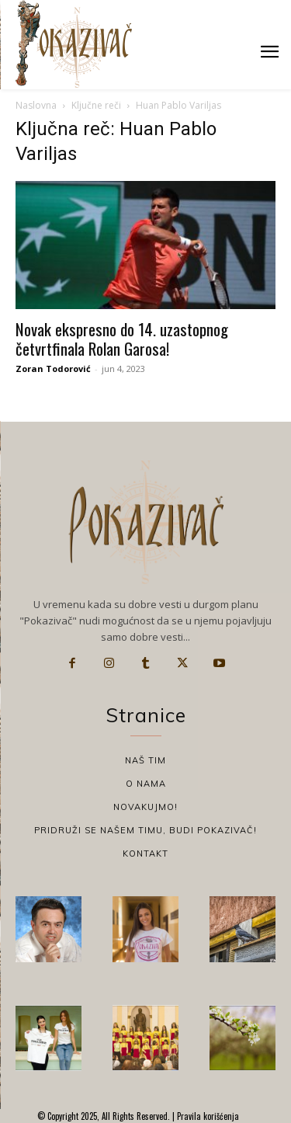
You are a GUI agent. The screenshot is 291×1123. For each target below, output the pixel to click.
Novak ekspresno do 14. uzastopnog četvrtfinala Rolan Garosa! (122, 338)
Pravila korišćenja (207, 1116)
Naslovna (36, 105)
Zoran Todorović (53, 368)
